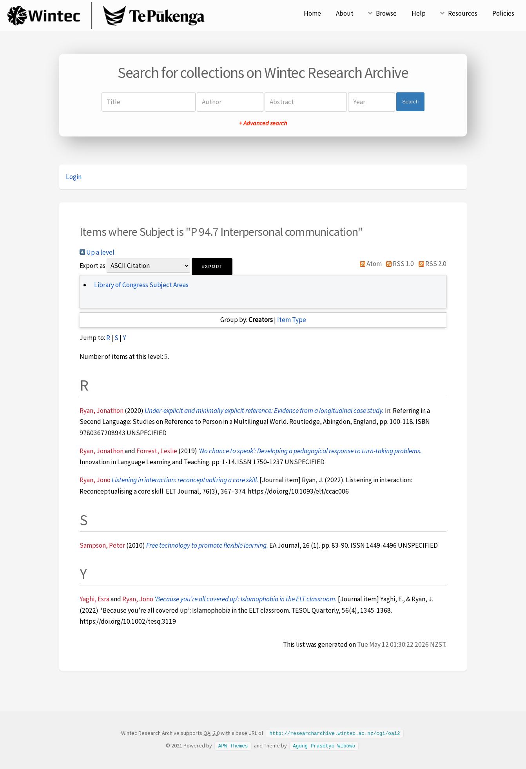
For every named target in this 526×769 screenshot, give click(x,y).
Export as (92, 265)
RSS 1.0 (398, 263)
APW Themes (233, 745)
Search (410, 102)
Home (312, 13)
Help (419, 13)
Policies (503, 13)
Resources (462, 13)
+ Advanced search (263, 123)
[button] (212, 266)
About (345, 13)
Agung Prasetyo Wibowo (324, 745)
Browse (386, 13)
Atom (369, 263)
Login (74, 176)
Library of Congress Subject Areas (141, 284)
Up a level (97, 252)
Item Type (291, 319)
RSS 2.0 (430, 263)
